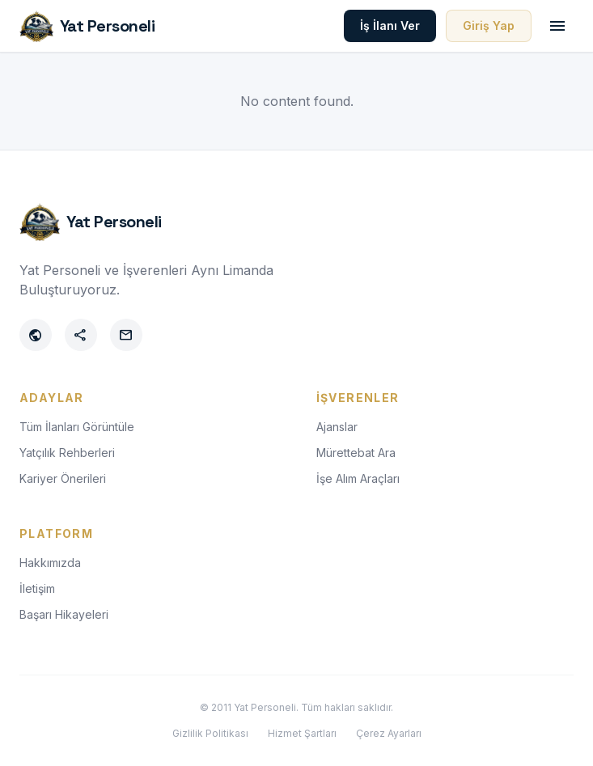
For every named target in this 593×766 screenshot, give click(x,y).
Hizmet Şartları (302, 733)
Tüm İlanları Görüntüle (76, 427)
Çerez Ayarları (388, 733)
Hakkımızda (50, 562)
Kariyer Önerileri (62, 478)
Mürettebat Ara (356, 452)
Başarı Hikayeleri (63, 614)
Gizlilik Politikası (210, 733)
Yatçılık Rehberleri (67, 452)
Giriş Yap (489, 25)
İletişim (37, 588)
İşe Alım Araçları (358, 478)
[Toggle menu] (557, 26)
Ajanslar (337, 427)
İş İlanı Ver (390, 25)
